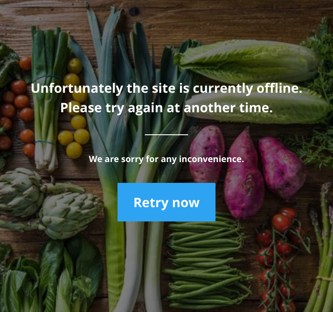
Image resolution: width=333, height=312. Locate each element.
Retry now (166, 202)
